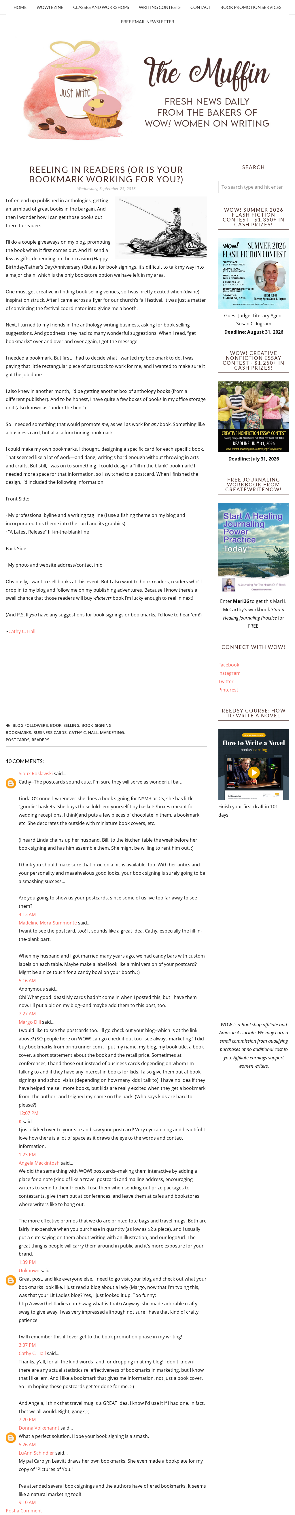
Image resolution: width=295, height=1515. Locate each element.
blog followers (30, 725)
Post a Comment (24, 1511)
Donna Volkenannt (39, 1428)
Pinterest (228, 690)
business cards (50, 732)
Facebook (228, 665)
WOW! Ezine (50, 7)
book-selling (64, 725)
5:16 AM (27, 980)
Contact (200, 7)
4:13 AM (27, 914)
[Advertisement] (253, 920)
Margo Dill (30, 1022)
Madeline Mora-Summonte (48, 923)
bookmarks (18, 732)
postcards (17, 739)
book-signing (96, 725)
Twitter (226, 681)
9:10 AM (27, 1502)
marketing (112, 732)
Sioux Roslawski (36, 773)
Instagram (229, 673)
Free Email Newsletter (147, 21)
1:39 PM (27, 1262)
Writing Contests (160, 7)
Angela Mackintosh (39, 1163)
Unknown (29, 1270)
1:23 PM (27, 1154)
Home (20, 7)
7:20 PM (27, 1419)
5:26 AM (27, 1444)
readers (40, 739)
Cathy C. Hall (21, 631)
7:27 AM (27, 1013)
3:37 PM (27, 1345)
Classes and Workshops (101, 7)
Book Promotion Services (250, 7)
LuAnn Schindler (36, 1453)
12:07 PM (28, 1113)
